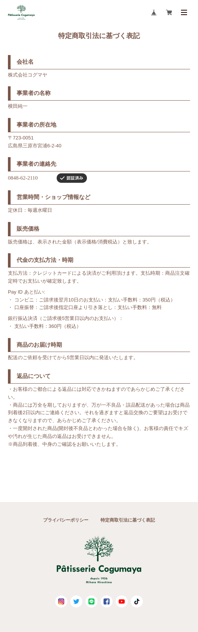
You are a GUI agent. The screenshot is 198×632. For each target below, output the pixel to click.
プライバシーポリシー (65, 520)
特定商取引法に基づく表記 (128, 520)
